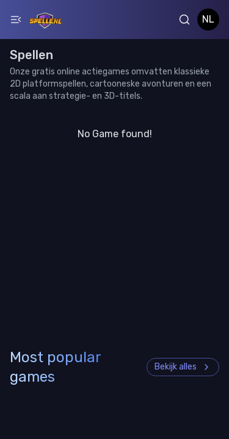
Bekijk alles (182, 367)
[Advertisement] (114, 294)
